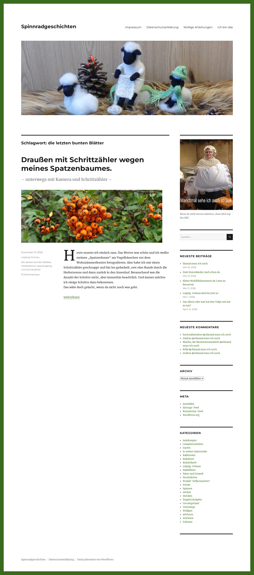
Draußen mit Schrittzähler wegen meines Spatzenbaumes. (82, 164)
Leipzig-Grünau (30, 257)
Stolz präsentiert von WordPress (95, 559)
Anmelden (188, 403)
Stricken (187, 495)
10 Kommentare (30, 274)
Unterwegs (189, 507)
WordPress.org (191, 415)
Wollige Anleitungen (198, 27)
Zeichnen (188, 518)
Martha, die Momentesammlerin (201, 342)
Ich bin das (225, 27)
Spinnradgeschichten (48, 26)
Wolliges (187, 510)
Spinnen (187, 488)
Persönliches (190, 477)
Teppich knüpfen (192, 499)
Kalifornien (189, 455)
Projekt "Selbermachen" (196, 481)
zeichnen (188, 514)
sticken (187, 492)
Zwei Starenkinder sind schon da (201, 272)
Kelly (185, 349)
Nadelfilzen (189, 470)
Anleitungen (190, 440)
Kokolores (188, 458)
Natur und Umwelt (193, 473)
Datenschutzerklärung (162, 27)
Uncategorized (191, 503)
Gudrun (187, 338)
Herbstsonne (28, 265)
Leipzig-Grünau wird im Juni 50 (200, 293)
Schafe (186, 484)
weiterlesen (72, 297)
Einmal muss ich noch (195, 263)
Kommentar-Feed (193, 411)
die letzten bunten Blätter (36, 262)
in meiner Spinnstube (195, 451)
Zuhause (187, 521)
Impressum (133, 27)
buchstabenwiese (192, 334)
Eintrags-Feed (191, 407)
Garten (186, 447)
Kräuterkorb (189, 462)
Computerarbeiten (193, 444)
